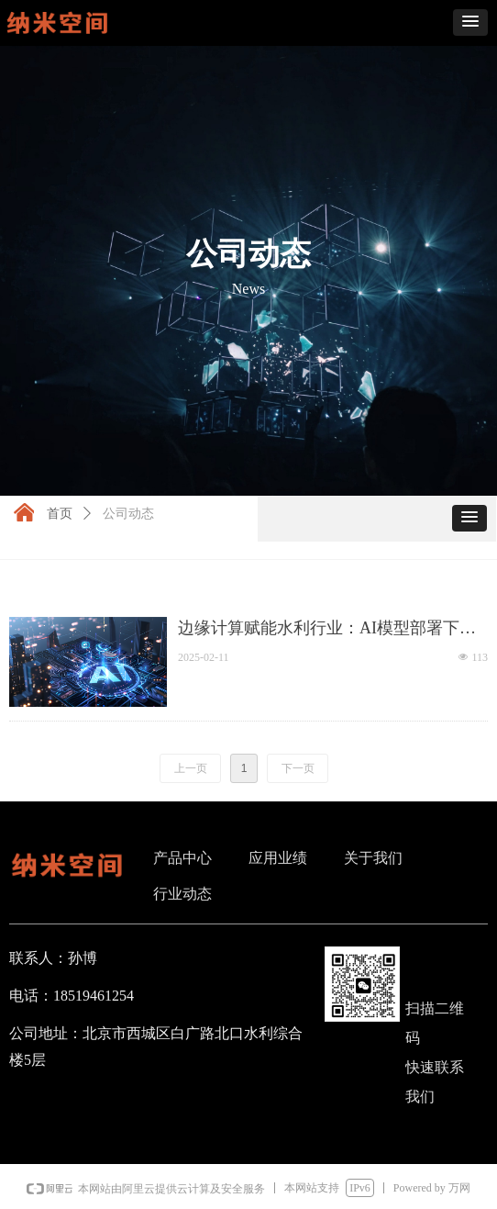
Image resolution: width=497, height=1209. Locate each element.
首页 (59, 514)
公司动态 (128, 514)
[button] (470, 22)
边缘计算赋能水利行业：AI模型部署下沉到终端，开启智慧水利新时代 (327, 629)
